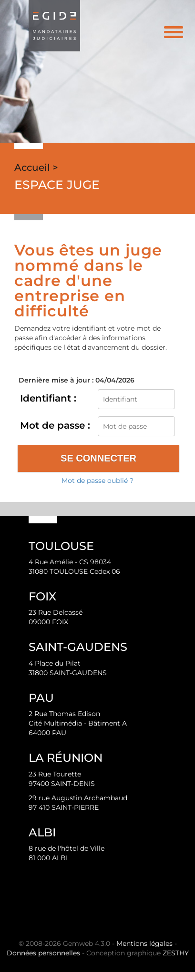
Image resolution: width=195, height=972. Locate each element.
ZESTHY (176, 953)
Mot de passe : (55, 425)
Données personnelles (43, 953)
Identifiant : (48, 398)
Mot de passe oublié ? (97, 480)
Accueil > (36, 167)
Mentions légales (144, 943)
